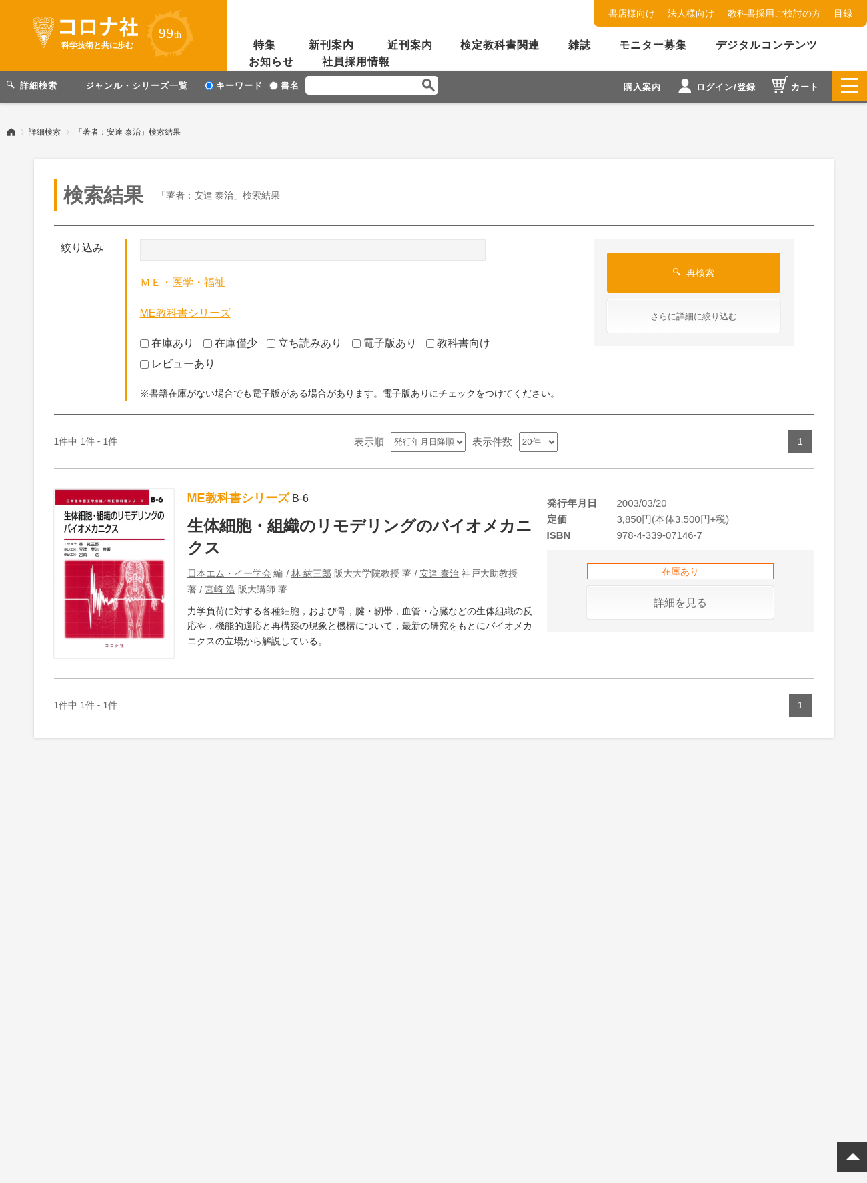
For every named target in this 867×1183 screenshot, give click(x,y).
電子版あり (384, 341)
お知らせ (271, 61)
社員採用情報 (356, 61)
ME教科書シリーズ (185, 311)
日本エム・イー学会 (229, 571)
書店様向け (631, 13)
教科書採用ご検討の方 (774, 13)
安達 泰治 (439, 571)
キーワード (234, 86)
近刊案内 (410, 45)
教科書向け (458, 341)
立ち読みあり (304, 341)
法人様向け (691, 13)
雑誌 (579, 45)
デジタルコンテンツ (767, 45)
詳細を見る (680, 601)
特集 (264, 45)
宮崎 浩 (220, 587)
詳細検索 (45, 130)
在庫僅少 (230, 341)
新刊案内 (331, 45)
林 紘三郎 (311, 571)
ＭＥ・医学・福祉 (182, 281)
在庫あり (167, 341)
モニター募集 (653, 45)
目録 (843, 13)
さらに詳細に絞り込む (693, 315)
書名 (284, 86)
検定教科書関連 (500, 45)
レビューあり (177, 361)
